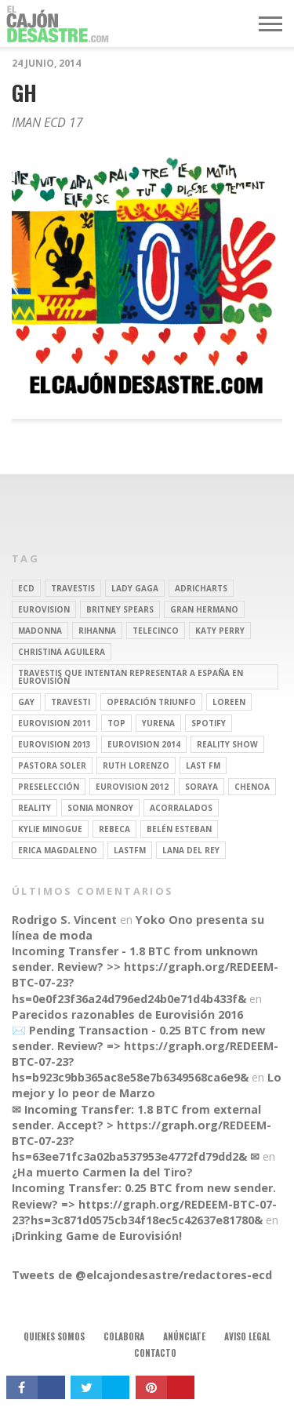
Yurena (158, 723)
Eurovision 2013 (54, 744)
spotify (208, 723)
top (116, 723)
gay (26, 701)
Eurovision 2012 (132, 786)
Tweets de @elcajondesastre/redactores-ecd (142, 1274)
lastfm (130, 850)
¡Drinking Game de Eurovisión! (97, 1235)
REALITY (34, 807)
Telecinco (155, 630)
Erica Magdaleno (57, 850)
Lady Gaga (134, 588)
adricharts (201, 588)
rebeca (114, 828)
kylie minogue (50, 828)
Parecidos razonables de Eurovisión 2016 (127, 1014)
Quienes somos (54, 1336)
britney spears (120, 609)
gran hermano (204, 609)
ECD (26, 588)
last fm (203, 765)
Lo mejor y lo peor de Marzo (146, 1085)
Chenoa (252, 786)
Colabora (123, 1336)
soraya (201, 786)
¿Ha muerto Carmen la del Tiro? (102, 1172)
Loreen (228, 701)
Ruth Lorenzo (136, 765)
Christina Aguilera (61, 651)
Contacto (155, 1353)
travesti (70, 701)
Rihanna (97, 630)
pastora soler (52, 765)
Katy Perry (220, 630)
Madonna (40, 630)
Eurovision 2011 (54, 723)
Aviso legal (247, 1336)
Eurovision (44, 609)
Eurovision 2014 (143, 744)
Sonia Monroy (100, 807)
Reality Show (227, 744)
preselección (48, 786)
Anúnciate (184, 1336)
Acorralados (181, 807)
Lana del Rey (191, 850)
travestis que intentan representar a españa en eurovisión (130, 676)
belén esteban (179, 828)
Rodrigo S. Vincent (64, 919)
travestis (73, 588)
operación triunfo (151, 701)
